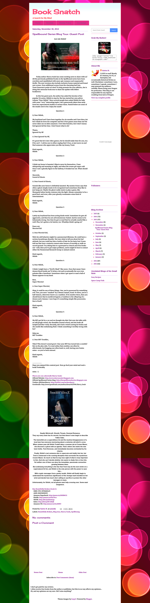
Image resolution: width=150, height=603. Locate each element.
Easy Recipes (96, 277)
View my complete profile (100, 98)
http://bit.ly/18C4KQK (46, 502)
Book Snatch (56, 12)
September (99, 236)
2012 (95, 261)
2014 (95, 217)
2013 (95, 219)
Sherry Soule (65, 512)
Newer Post (38, 572)
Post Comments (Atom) (65, 577)
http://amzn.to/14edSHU (52, 504)
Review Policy (65, 23)
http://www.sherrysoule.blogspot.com (59, 378)
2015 (95, 214)
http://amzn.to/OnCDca (48, 497)
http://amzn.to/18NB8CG (58, 495)
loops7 (73, 599)
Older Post (82, 572)
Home (37, 23)
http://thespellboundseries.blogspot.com (71, 380)
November (99, 225)
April (97, 248)
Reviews (49, 23)
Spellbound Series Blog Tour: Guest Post (103, 228)
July (97, 239)
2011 (95, 264)
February (99, 254)
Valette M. (106, 70)
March (98, 251)
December (99, 222)
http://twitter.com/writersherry (62, 382)
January (98, 257)
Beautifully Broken (45, 512)
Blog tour (56, 512)
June (97, 242)
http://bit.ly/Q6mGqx (47, 500)
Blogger (89, 599)
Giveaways (81, 23)
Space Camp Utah (97, 280)
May (97, 245)
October (98, 233)
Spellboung (75, 512)
